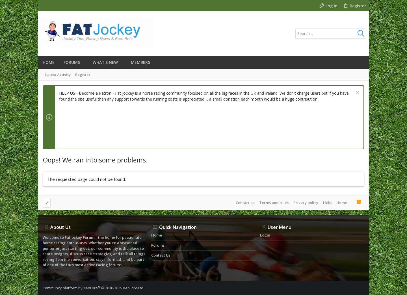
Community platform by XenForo (93, 287)
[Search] (331, 33)
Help (327, 202)
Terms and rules (274, 202)
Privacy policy (305, 202)
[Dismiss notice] (356, 93)
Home (341, 202)
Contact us (245, 202)
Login (265, 235)
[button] (84, 62)
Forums (157, 245)
